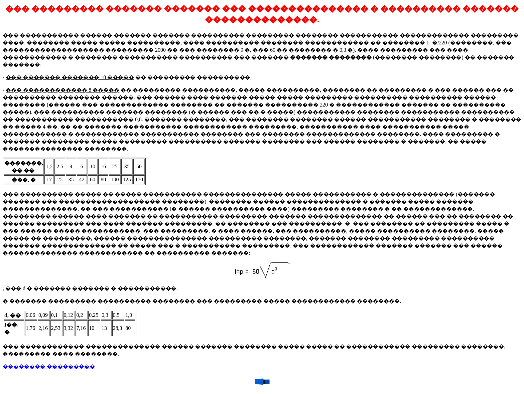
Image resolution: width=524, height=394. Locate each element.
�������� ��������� (49, 366)
